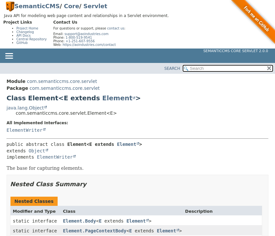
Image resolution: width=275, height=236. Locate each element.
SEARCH (172, 68)
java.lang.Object (25, 107)
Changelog (25, 32)
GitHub (22, 43)
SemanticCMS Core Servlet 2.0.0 (235, 51)
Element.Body (79, 221)
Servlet (95, 6)
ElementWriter (25, 130)
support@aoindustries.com (86, 34)
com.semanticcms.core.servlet (62, 81)
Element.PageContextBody (94, 230)
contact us (115, 28)
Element (117, 98)
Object (36, 150)
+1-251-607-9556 (80, 41)
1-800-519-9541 (78, 37)
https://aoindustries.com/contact (89, 45)
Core (71, 6)
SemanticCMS (37, 6)
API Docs (23, 35)
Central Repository (31, 39)
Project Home (27, 28)
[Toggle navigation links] (8, 56)
